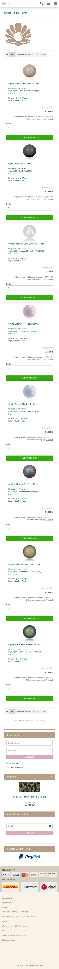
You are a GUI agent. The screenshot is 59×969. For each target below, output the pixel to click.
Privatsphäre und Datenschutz (14, 935)
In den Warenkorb (30, 137)
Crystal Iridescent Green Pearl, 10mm (24, 564)
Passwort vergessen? (14, 767)
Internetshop (21, 965)
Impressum (6, 903)
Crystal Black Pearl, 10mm (19, 163)
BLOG (4, 921)
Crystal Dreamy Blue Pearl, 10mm (22, 404)
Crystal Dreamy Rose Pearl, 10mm (23, 324)
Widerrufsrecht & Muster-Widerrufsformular (19, 916)
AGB (4, 931)
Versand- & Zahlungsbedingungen (15, 912)
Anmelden (30, 757)
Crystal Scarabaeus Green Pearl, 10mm (25, 644)
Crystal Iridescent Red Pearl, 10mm (23, 484)
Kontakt (5, 907)
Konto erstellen (12, 763)
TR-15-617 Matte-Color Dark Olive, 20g (29, 797)
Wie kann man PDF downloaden (14, 926)
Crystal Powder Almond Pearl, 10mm (24, 83)
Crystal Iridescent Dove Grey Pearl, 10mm (26, 244)
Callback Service (8, 940)
